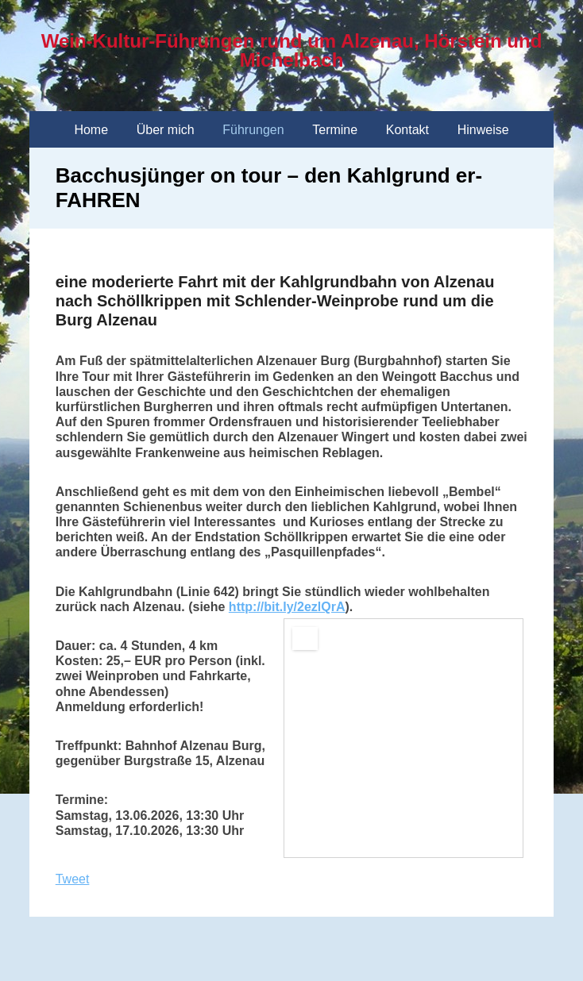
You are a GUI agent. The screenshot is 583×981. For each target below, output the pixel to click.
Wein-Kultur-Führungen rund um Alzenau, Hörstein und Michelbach (291, 50)
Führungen (253, 130)
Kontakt (407, 130)
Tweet (73, 879)
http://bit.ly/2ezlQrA (287, 607)
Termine (334, 130)
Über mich (166, 130)
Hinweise (483, 130)
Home (91, 130)
